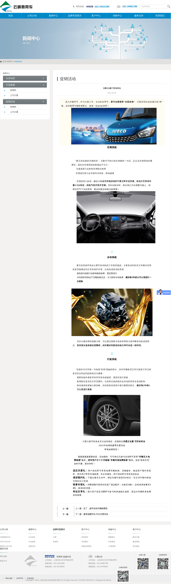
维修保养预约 (86, 546)
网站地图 (3, 556)
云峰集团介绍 (5, 537)
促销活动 (31, 546)
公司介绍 (32, 15)
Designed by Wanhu (103, 580)
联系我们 (160, 15)
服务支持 (138, 15)
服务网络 (136, 542)
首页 (10, 15)
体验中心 (117, 15)
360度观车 (112, 546)
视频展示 (111, 537)
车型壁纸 (111, 542)
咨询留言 (84, 537)
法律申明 (19, 578)
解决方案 (136, 537)
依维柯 (13, 90)
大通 (54, 537)
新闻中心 (53, 15)
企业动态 (31, 537)
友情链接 (30, 578)
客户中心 (96, 15)
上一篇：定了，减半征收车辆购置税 (91, 508)
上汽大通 (14, 95)
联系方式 (3, 561)
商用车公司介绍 (6, 546)
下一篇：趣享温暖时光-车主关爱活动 (91, 514)
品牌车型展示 (75, 15)
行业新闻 (31, 542)
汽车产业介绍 (5, 542)
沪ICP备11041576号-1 (86, 580)
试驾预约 (84, 542)
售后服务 (136, 546)
